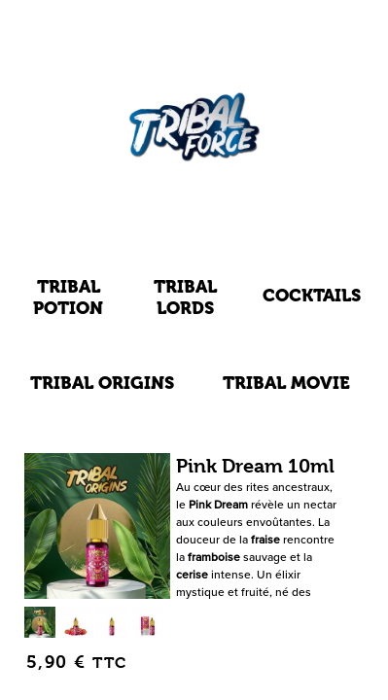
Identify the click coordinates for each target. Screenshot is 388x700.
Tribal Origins (102, 382)
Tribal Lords (185, 297)
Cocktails (312, 295)
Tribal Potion (68, 297)
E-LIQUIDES (194, 223)
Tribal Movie (286, 382)
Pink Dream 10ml (255, 466)
